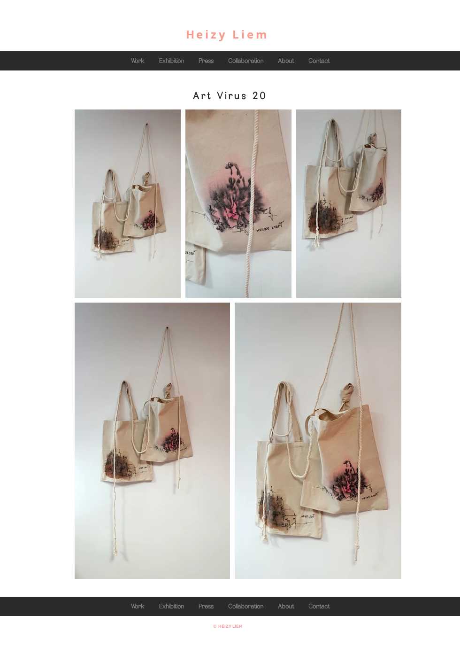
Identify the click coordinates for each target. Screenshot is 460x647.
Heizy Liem (227, 34)
